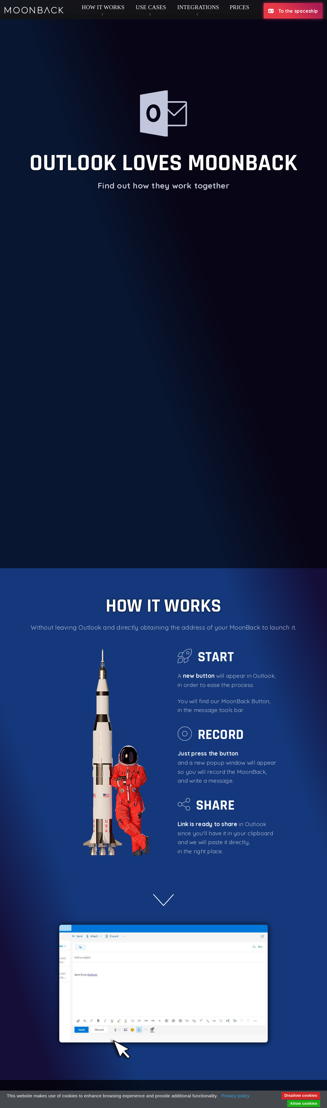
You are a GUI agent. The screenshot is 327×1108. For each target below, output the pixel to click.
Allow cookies (303, 1103)
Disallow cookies (301, 1095)
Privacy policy (235, 1095)
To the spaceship (293, 11)
